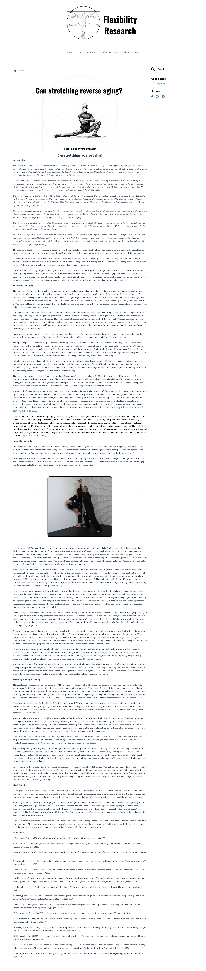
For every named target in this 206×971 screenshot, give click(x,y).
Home (69, 52)
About (126, 52)
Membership (105, 52)
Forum (118, 52)
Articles (78, 52)
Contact (136, 52)
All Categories (157, 83)
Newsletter (91, 52)
